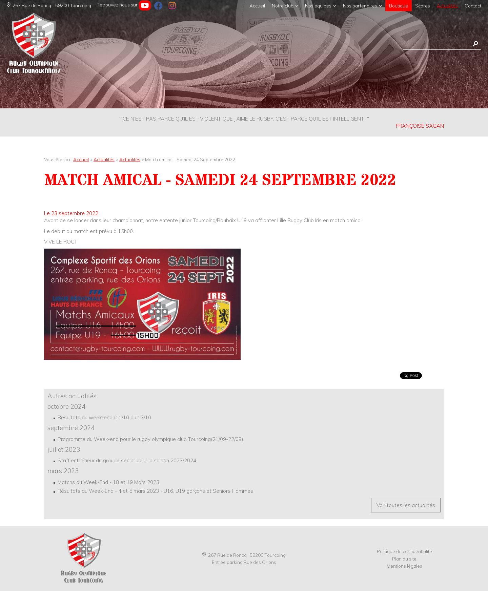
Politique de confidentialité (404, 551)
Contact (473, 5)
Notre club (282, 5)
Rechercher (475, 44)
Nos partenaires (360, 5)
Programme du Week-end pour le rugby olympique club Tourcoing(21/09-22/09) (150, 439)
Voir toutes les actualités (406, 505)
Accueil (257, 5)
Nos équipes (318, 5)
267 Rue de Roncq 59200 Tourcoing (244, 555)
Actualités (447, 5)
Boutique (398, 5)
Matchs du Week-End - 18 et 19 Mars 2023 (108, 482)
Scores (422, 5)
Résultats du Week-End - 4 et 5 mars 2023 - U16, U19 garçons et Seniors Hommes (155, 491)
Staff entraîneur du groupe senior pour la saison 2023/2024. (127, 460)
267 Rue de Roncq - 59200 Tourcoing (49, 5)
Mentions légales (404, 566)
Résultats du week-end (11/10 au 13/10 (104, 417)
